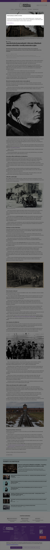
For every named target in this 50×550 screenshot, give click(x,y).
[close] (42, 15)
